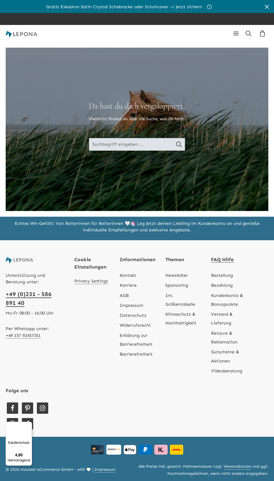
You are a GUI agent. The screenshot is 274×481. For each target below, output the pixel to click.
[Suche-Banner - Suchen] (184, 144)
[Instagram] (42, 408)
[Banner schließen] (267, 6)
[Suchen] (248, 33)
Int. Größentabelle (180, 300)
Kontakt (128, 275)
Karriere (128, 285)
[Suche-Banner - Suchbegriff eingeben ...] (131, 144)
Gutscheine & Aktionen (225, 356)
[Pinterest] (27, 408)
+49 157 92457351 (23, 335)
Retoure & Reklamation (224, 337)
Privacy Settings (91, 281)
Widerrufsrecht (135, 325)
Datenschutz (133, 315)
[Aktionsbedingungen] (209, 6)
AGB (124, 295)
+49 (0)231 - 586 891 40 (29, 298)
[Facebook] (12, 408)
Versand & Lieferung (222, 318)
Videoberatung (226, 371)
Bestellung (222, 275)
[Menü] (236, 33)
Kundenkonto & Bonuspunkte (227, 300)
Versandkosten (237, 466)
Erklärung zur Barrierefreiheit (136, 340)
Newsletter (176, 275)
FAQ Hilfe (222, 260)
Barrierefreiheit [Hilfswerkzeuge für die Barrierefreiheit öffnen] (136, 354)
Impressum (131, 305)
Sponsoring (176, 285)
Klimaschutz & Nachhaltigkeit (181, 318)
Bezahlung (222, 285)
